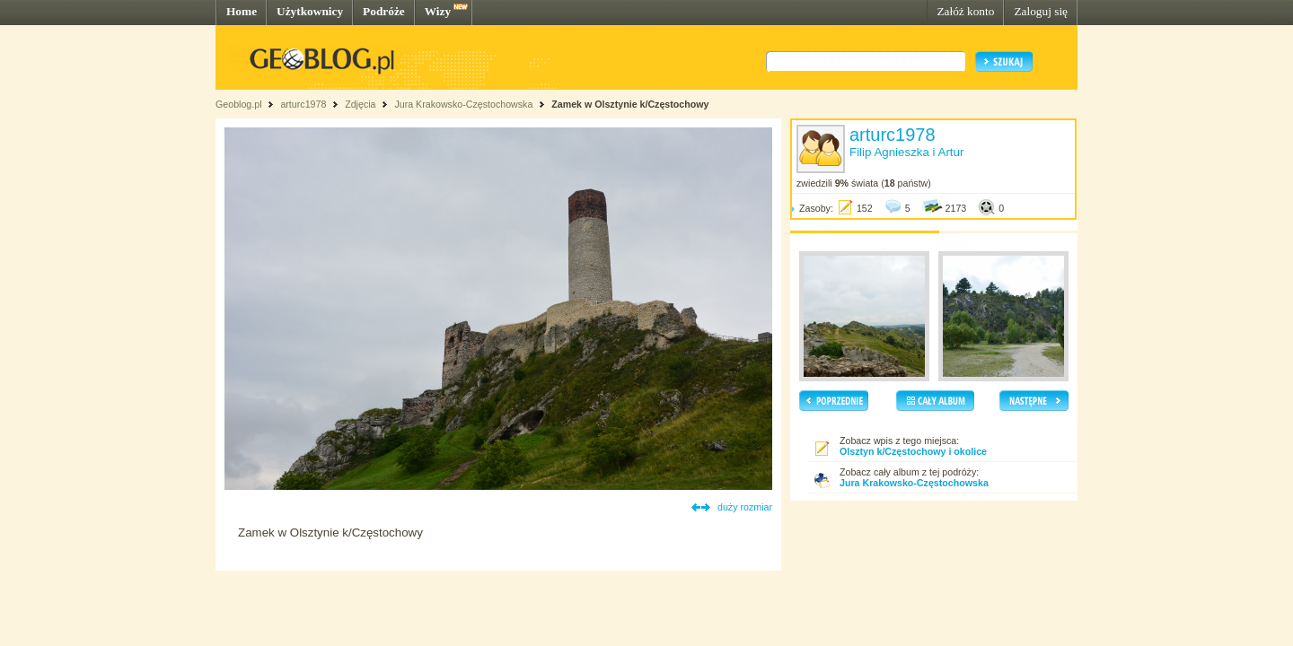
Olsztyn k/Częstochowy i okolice (913, 451)
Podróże (384, 11)
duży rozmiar (744, 507)
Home (241, 11)
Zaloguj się (1041, 11)
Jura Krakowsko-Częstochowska (463, 104)
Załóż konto (965, 11)
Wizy (438, 11)
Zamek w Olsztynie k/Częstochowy (629, 104)
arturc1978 (303, 104)
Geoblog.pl (239, 104)
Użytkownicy (310, 11)
